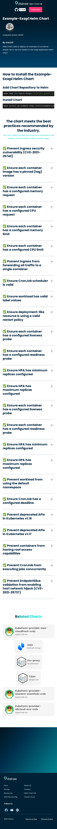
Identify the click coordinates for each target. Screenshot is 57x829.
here (47, 138)
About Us (27, 785)
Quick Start (35, 9)
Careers (27, 789)
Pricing (6, 789)
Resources (8, 793)
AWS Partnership (10, 797)
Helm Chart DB (30, 793)
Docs (6, 785)
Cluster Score (29, 797)
